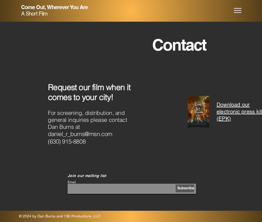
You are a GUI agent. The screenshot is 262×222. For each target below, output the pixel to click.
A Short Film (34, 13)
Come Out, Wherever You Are (54, 7)
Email (72, 182)
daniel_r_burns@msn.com (80, 134)
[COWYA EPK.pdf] (198, 112)
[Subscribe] (185, 188)
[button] (237, 10)
